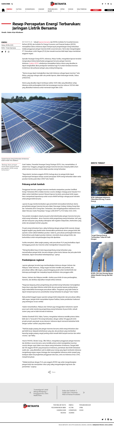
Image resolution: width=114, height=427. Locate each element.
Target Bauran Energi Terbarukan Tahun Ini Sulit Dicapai (100, 237)
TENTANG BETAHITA (59, 405)
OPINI (81, 407)
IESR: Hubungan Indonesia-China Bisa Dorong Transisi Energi (101, 199)
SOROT (96, 10)
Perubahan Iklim (52, 10)
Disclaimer (109, 425)
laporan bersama (44, 42)
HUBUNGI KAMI (61, 410)
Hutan (18, 9)
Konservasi (30, 9)
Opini (62, 9)
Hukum (41, 9)
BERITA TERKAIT (98, 163)
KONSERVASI (72, 410)
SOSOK (81, 410)
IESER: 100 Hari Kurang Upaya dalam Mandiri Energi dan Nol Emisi (102, 275)
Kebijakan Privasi (98, 425)
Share (51, 372)
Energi (9, 9)
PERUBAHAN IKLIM (85, 405)
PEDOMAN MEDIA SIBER (58, 407)
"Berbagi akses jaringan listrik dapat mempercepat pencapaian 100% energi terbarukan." (10, 167)
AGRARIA (71, 413)
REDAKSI (63, 413)
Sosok (70, 9)
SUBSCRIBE (5, 4)
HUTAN (71, 407)
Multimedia (82, 9)
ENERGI (71, 405)
